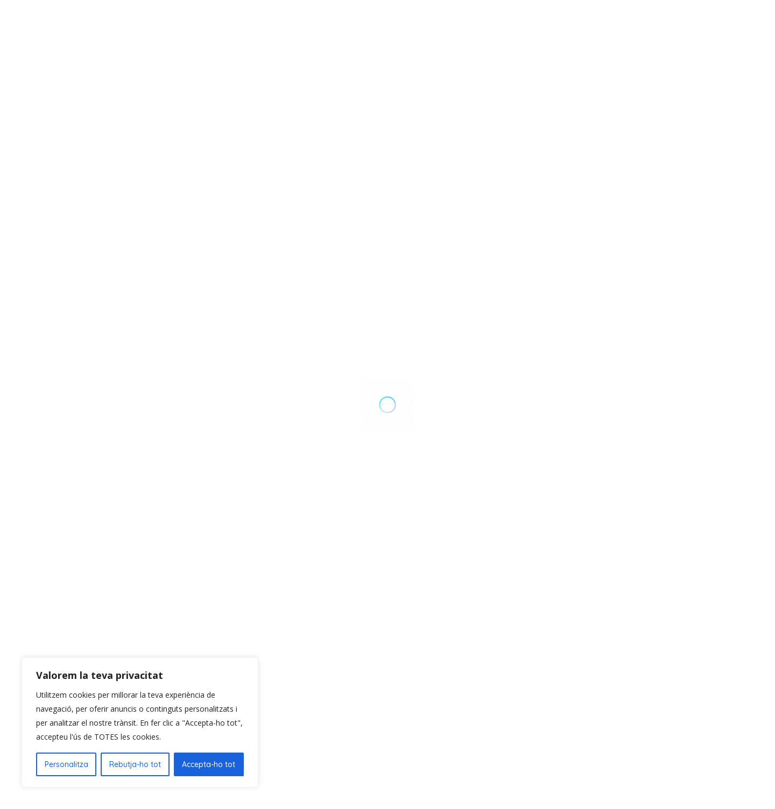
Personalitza (66, 764)
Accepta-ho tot (208, 764)
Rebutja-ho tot (135, 764)
